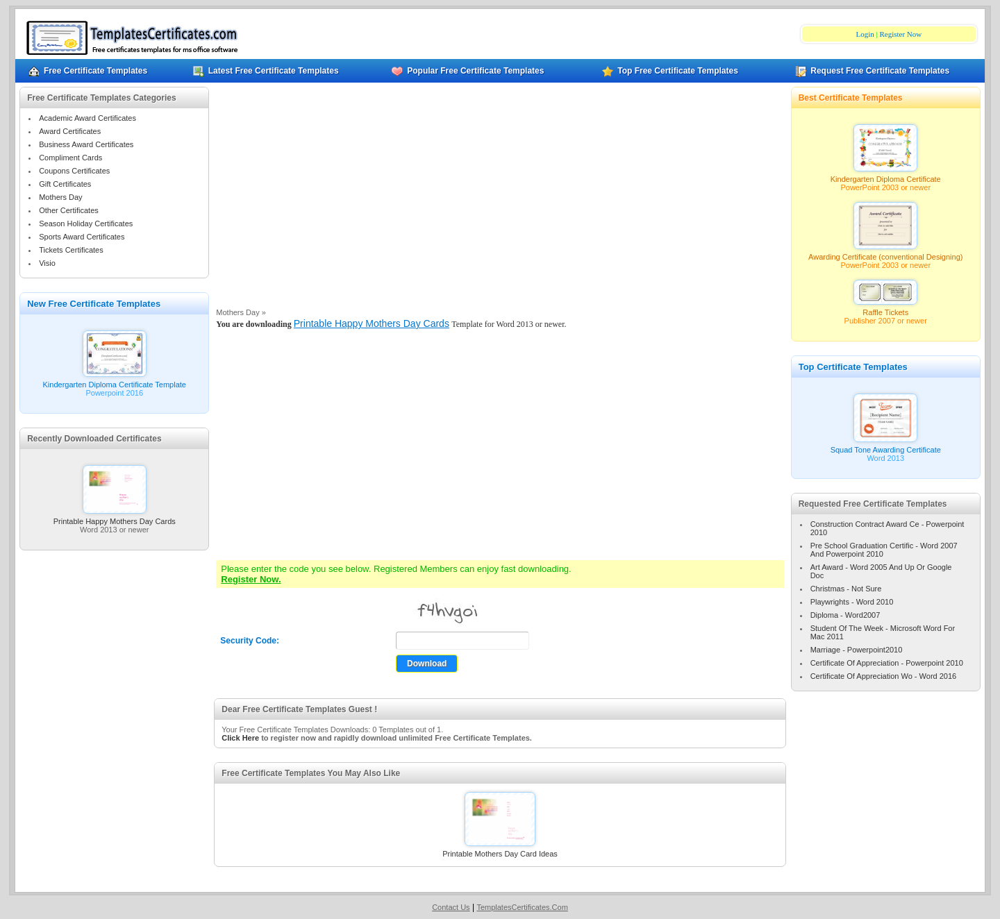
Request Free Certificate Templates (872, 71)
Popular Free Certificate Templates (468, 71)
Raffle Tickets (885, 309)
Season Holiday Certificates (86, 223)
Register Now (900, 34)
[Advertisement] (499, 200)
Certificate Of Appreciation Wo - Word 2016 (883, 676)
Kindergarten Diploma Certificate (886, 175)
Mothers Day (60, 197)
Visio (47, 263)
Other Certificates (69, 210)
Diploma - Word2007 (845, 615)
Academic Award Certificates (87, 118)
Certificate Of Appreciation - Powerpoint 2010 (886, 663)
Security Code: (249, 641)
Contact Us (450, 907)
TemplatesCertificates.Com (521, 907)
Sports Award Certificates (81, 237)
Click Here (240, 738)
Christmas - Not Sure (846, 588)
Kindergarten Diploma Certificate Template (114, 381)
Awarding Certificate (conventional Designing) (885, 253)
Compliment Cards (70, 157)
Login (865, 34)
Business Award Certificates (86, 144)
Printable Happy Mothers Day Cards (114, 517)
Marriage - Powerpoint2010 (856, 650)
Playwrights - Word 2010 (852, 602)
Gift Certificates (65, 184)
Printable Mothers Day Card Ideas (500, 850)
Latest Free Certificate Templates (266, 71)
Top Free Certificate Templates (670, 71)
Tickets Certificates (71, 250)
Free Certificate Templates (87, 71)
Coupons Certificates (74, 171)
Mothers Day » (241, 312)
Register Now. (251, 579)
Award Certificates (70, 131)
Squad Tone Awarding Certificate (886, 446)
